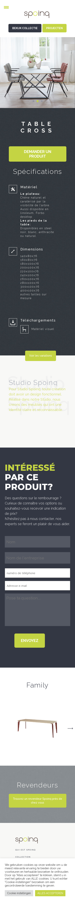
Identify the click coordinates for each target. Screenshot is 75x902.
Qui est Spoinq (25, 850)
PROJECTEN (54, 28)
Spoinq (37, 17)
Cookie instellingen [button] (19, 893)
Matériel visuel (42, 329)
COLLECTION (23, 857)
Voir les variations (40, 355)
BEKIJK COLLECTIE (25, 28)
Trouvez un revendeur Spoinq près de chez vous (37, 800)
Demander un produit (37, 154)
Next (70, 728)
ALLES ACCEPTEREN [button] (50, 893)
